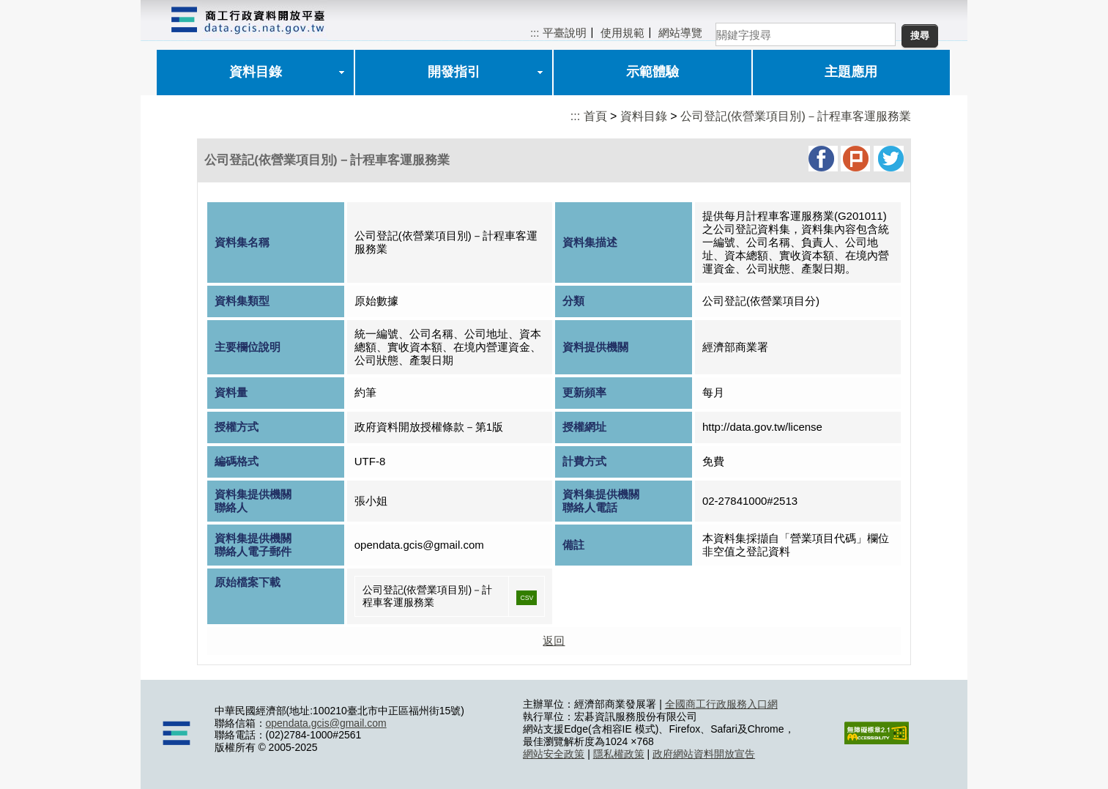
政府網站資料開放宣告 (703, 754)
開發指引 (454, 71)
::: (535, 32)
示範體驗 (652, 71)
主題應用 (851, 71)
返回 (554, 640)
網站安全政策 (553, 754)
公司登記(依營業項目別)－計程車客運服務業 (795, 116)
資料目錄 (255, 71)
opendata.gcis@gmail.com (326, 723)
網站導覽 (680, 32)
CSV (526, 597)
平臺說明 (565, 32)
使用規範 (622, 32)
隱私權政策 (618, 754)
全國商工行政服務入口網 (721, 704)
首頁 (595, 116)
